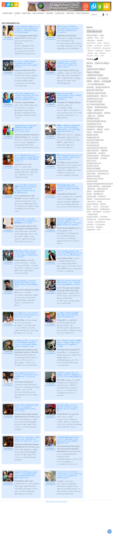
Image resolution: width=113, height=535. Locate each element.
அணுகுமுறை (91, 229)
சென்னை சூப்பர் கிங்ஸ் (95, 179)
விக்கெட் (103, 204)
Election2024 (82, 13)
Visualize (60, 13)
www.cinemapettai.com (8, 39)
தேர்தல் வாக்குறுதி (93, 168)
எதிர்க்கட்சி (98, 110)
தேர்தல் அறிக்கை (92, 204)
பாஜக (89, 110)
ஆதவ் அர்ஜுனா (92, 209)
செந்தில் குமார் (105, 209)
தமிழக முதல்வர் (93, 156)
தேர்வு (96, 81)
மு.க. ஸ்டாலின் (92, 158)
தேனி (96, 53)
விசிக (89, 81)
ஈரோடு (89, 48)
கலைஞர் (90, 222)
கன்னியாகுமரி (99, 50)
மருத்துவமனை (93, 214)
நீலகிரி (102, 55)
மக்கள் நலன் (104, 206)
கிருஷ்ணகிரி (90, 55)
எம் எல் (95, 206)
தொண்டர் (91, 129)
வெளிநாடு (103, 217)
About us (65, 501)
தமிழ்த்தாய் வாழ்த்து (95, 127)
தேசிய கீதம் (91, 174)
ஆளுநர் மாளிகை (92, 217)
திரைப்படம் (91, 201)
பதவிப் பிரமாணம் (94, 113)
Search (49, 13)
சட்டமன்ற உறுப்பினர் (96, 104)
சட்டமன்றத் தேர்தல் (96, 84)
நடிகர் (89, 132)
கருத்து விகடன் (93, 137)
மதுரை (102, 35)
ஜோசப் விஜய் (93, 72)
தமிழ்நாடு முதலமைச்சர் (102, 199)
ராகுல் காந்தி (106, 186)
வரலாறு (90, 87)
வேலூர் (99, 43)
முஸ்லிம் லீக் (91, 153)
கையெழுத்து (91, 196)
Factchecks (38, 13)
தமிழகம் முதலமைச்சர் (96, 93)
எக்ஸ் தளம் (98, 132)
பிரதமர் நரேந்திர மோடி (96, 121)
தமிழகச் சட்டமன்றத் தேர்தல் (97, 171)
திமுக (89, 66)
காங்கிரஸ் (91, 78)
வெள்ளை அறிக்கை (104, 219)
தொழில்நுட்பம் (103, 174)
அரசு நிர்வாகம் (98, 191)
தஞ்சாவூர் (100, 40)
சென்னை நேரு (101, 107)
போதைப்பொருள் (94, 101)
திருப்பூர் (97, 55)
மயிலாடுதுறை (91, 40)
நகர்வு (89, 212)
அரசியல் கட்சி (102, 189)
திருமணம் (91, 189)
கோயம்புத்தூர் (92, 35)
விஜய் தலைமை (93, 150)
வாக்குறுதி (106, 81)
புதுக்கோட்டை (98, 45)
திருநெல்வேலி (97, 48)
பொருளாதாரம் (93, 145)
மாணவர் (101, 153)
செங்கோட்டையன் (94, 163)
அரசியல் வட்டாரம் (95, 99)
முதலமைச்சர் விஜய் (96, 69)
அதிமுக (100, 116)
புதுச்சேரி (90, 38)
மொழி (89, 194)
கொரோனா (105, 156)
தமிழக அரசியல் (103, 87)
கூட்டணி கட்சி (93, 143)
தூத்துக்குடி (89, 45)
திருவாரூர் (107, 45)
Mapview (26, 13)
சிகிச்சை (89, 199)
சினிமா (107, 113)
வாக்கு (99, 201)
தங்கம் (89, 191)
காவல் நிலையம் (100, 222)
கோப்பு (104, 96)
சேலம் (97, 38)
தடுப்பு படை (91, 161)
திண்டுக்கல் (103, 53)
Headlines (8, 13)
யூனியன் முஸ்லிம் (93, 176)
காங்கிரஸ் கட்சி (91, 219)
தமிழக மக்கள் (92, 135)
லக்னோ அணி (92, 181)
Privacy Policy (59, 501)
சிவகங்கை (90, 50)
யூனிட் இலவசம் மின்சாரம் (97, 148)
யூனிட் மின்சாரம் (94, 186)
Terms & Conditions (50, 501)
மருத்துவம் (99, 227)
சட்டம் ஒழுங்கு (100, 224)
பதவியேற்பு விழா (95, 75)
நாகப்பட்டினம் (91, 43)
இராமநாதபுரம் (106, 48)
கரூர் (102, 38)
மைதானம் (101, 196)
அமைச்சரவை (93, 96)
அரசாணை (90, 224)
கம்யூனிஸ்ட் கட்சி (94, 124)
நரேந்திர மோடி (93, 118)
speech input (103, 14)
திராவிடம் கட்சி (93, 166)
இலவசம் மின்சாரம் (95, 90)
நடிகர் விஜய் (97, 212)
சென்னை (94, 31)
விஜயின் (104, 150)
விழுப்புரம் (106, 43)
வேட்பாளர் (90, 227)
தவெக (90, 63)
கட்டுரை (103, 158)
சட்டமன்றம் (103, 78)
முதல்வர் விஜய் (102, 63)
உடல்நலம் (106, 212)
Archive (70, 13)
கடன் (107, 129)
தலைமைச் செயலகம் (95, 140)
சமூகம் (90, 107)
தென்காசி (90, 53)
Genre (17, 13)
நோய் (99, 229)
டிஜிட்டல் (91, 116)
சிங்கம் (100, 129)
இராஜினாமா (98, 194)
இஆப (89, 206)
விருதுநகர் (108, 50)
